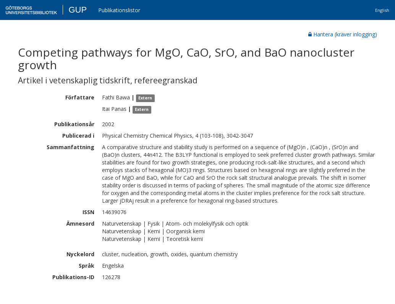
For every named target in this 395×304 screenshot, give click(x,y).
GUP (77, 10)
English (382, 10)
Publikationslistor (119, 10)
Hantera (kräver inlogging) (342, 34)
